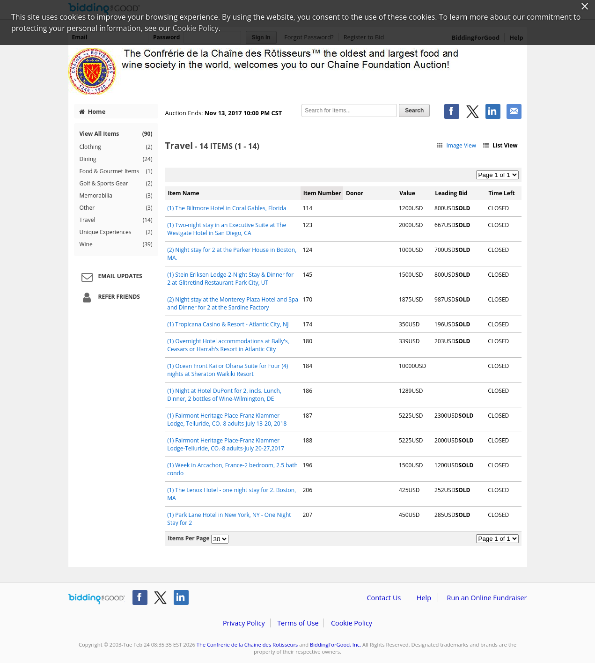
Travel (116, 220)
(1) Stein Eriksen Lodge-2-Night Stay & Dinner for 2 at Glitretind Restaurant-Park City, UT (230, 279)
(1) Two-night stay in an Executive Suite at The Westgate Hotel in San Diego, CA (226, 229)
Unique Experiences (116, 232)
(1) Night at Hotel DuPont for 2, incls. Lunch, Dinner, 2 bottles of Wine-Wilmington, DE (224, 395)
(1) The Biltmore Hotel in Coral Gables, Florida (226, 208)
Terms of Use (297, 623)
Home (92, 111)
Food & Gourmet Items (116, 171)
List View (499, 145)
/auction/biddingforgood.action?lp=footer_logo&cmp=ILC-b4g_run (96, 599)
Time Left (501, 193)
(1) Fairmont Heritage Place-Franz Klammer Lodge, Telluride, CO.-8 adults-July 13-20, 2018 (226, 419)
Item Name (183, 193)
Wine (116, 244)
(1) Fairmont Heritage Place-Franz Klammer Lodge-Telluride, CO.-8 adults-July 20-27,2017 (225, 444)
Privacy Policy (244, 623)
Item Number (322, 193)
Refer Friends (109, 297)
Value (407, 193)
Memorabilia (116, 195)
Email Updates (110, 276)
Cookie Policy (351, 623)
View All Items (116, 134)
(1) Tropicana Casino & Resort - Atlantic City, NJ (227, 324)
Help (424, 597)
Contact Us (384, 597)
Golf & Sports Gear (116, 183)
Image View (456, 145)
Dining (116, 159)
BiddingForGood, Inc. (335, 644)
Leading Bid (451, 193)
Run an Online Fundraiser (487, 597)
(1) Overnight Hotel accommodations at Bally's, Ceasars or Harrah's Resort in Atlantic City (228, 345)
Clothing (116, 147)
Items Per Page (189, 538)
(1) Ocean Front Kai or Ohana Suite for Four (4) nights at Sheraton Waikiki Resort (227, 370)
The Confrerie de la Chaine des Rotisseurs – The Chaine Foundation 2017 (297, 71)
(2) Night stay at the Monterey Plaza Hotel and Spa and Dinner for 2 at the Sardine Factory (232, 303)
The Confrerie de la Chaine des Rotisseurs (247, 644)
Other (116, 208)
